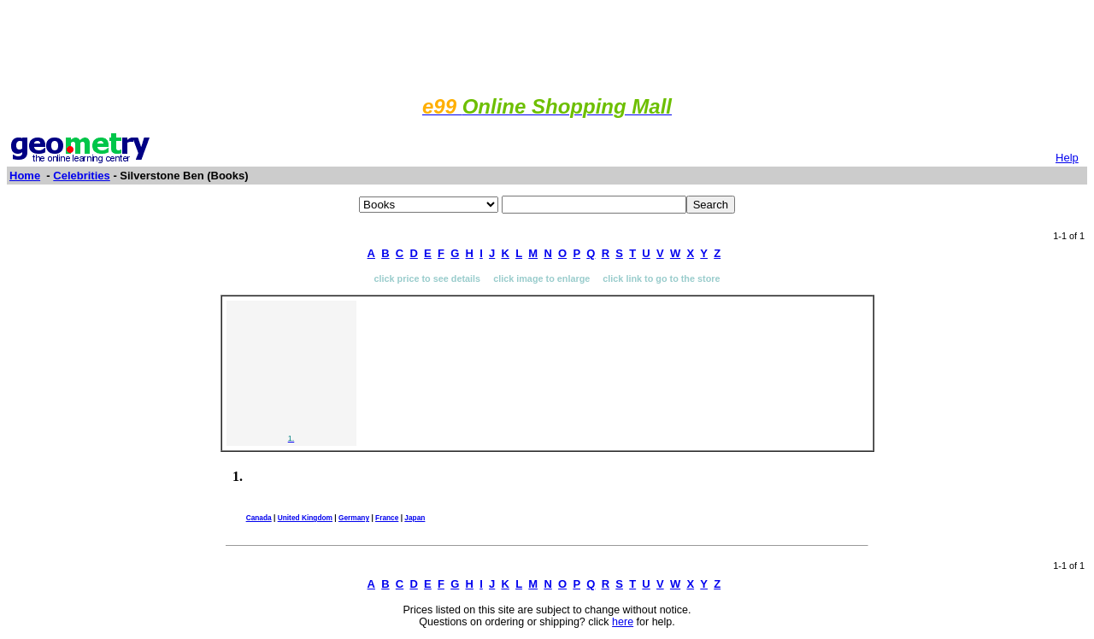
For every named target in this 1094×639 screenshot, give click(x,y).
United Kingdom (305, 517)
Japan (414, 517)
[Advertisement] (547, 45)
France (386, 517)
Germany (353, 517)
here (622, 622)
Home (24, 175)
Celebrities (81, 175)
